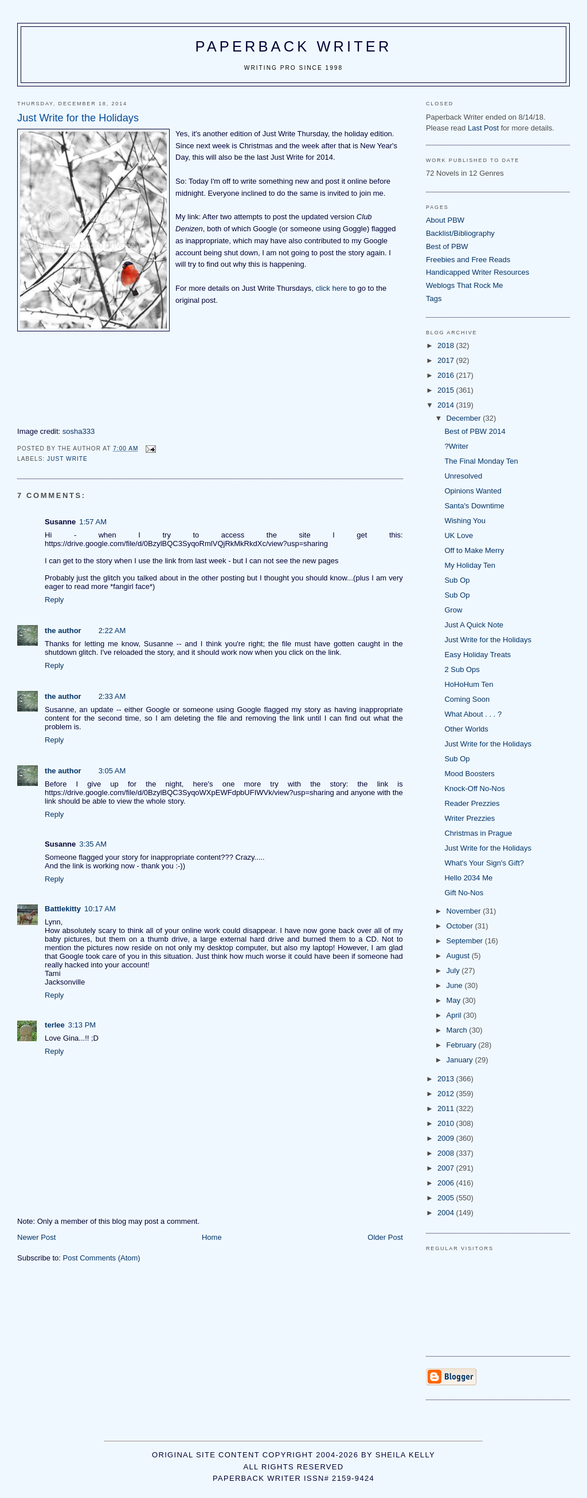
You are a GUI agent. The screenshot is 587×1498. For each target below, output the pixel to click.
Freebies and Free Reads (468, 259)
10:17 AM (100, 908)
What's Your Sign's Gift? (484, 863)
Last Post (483, 128)
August (459, 955)
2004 (446, 1212)
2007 (446, 1168)
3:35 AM (93, 844)
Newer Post (36, 1237)
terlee (55, 1025)
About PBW (445, 220)
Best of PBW (447, 246)
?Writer (456, 446)
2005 (446, 1197)
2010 (446, 1123)
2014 (446, 405)
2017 (446, 360)
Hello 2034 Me (468, 877)
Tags (433, 298)
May (455, 1000)
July (454, 970)
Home (212, 1237)
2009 (446, 1138)
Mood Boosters (469, 773)
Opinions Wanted (472, 491)
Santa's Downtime (474, 505)
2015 (446, 390)
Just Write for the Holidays (487, 639)
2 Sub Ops (461, 669)
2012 (446, 1093)
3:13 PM (82, 1025)
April (455, 1015)
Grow (453, 610)
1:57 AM (93, 521)
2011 (446, 1108)
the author (63, 630)
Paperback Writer (293, 46)
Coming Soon (467, 699)
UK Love (458, 535)
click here (331, 288)
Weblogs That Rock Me (464, 285)
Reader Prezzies (471, 803)
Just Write (67, 459)
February (463, 1045)
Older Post (384, 1237)
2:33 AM (112, 696)
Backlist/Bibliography (460, 233)
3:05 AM (112, 770)
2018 (446, 345)
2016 (446, 375)
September (466, 940)
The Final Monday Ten (481, 461)
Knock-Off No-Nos (474, 788)
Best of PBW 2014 (474, 431)
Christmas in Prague (478, 833)
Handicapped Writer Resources (477, 272)
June (456, 985)
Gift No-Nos (463, 892)
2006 (446, 1183)
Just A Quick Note (473, 624)
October (461, 926)
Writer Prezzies (469, 818)
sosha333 (78, 431)
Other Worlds (466, 729)
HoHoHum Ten (468, 684)
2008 (446, 1153)
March (458, 1030)
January (461, 1060)
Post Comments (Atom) (101, 1258)
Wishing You (465, 520)
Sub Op (456, 580)
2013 (446, 1078)
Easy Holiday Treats (477, 654)
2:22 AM (112, 630)
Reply (54, 599)
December (465, 418)
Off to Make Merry (474, 550)
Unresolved (463, 476)
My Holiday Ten (469, 565)
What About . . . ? (473, 714)
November (465, 911)
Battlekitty (63, 908)
